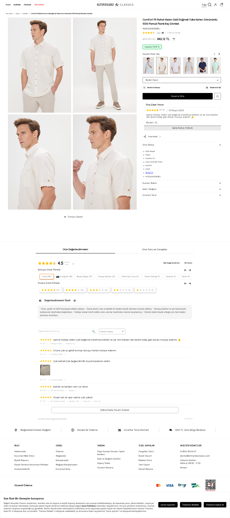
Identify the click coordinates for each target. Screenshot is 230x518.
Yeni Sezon (144, 464)
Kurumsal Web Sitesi (24, 456)
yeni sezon (39, 5)
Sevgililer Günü (146, 451)
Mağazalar (61, 456)
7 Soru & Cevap (173, 33)
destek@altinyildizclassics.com (195, 456)
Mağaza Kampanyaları (66, 464)
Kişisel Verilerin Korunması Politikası (31, 464)
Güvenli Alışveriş (105, 467)
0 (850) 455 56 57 (188, 451)
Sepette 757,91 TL (152, 47)
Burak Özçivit (145, 456)
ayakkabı (17, 5)
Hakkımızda (20, 451)
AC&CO (149, 172)
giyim (8, 5)
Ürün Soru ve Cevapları (154, 249)
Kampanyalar (62, 460)
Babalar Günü (145, 460)
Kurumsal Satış (63, 469)
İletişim (183, 467)
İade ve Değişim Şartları (109, 459)
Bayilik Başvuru (21, 460)
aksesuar (27, 5)
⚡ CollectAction (188, 418)
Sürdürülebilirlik (22, 469)
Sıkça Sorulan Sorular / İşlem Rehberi (111, 453)
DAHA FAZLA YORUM (182, 128)
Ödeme (60, 451)
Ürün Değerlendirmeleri (75, 249)
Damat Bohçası (146, 469)
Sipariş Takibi (103, 463)
